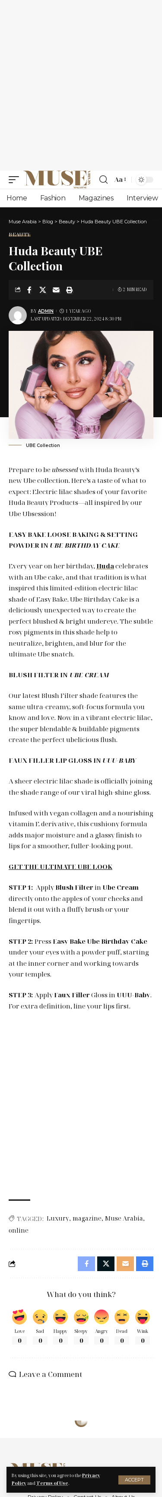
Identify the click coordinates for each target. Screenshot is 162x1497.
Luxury (58, 1218)
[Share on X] (43, 290)
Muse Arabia (124, 1218)
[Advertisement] (81, 85)
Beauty (20, 234)
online (19, 1230)
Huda (105, 565)
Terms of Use (52, 1483)
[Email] (56, 290)
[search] (103, 180)
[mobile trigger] (16, 180)
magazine (87, 1218)
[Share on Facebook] (29, 290)
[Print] (70, 290)
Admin (46, 311)
